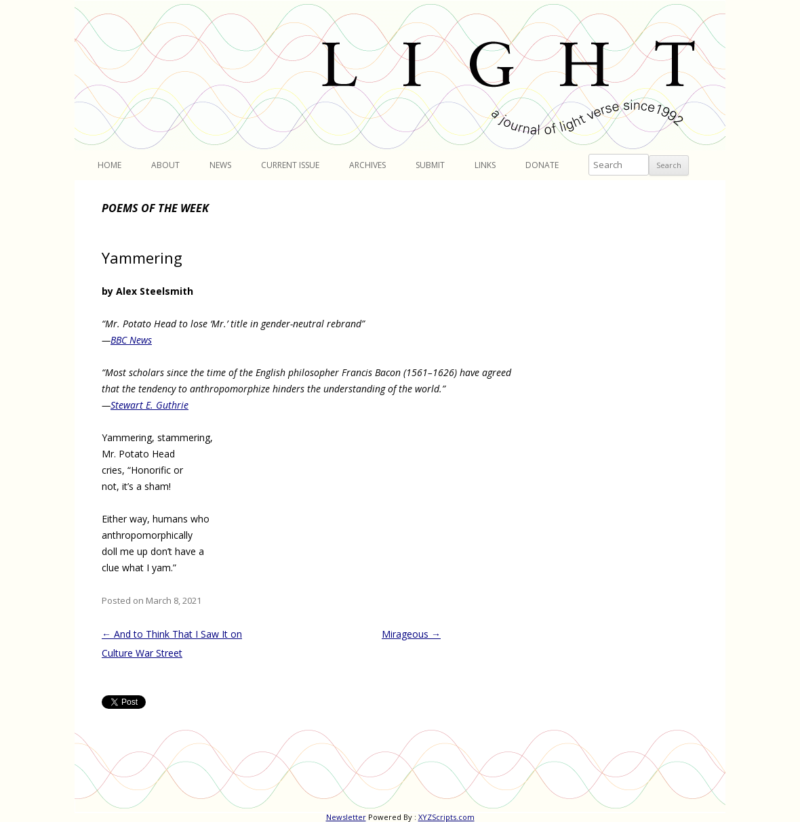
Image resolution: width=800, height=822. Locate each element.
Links (485, 165)
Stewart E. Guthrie (149, 404)
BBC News (131, 339)
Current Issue (290, 165)
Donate (542, 165)
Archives (367, 165)
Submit (430, 165)
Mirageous (411, 634)
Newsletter (346, 817)
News (220, 165)
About (165, 165)
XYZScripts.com (446, 817)
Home (109, 165)
